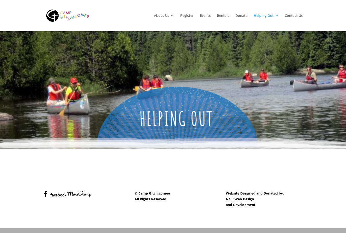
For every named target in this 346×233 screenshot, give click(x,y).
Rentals (223, 16)
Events (205, 16)
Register (187, 16)
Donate (241, 16)
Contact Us (294, 16)
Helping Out (264, 16)
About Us (161, 16)
